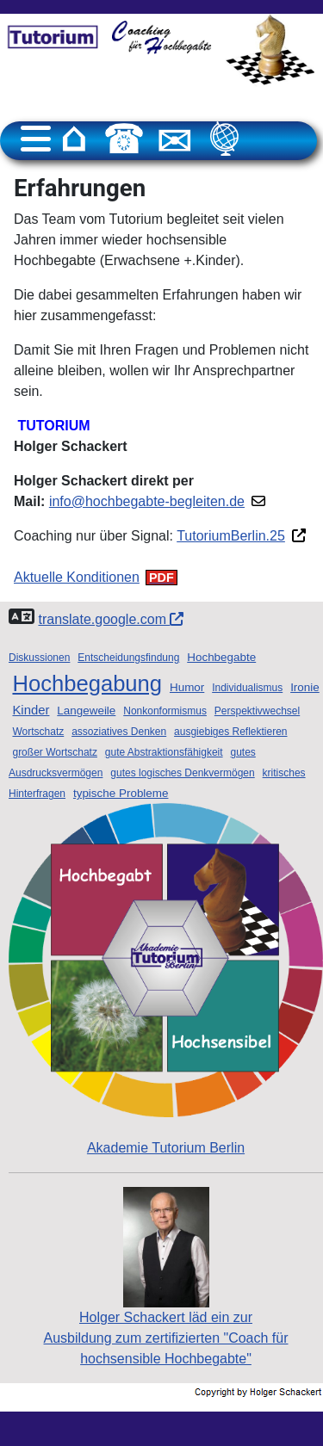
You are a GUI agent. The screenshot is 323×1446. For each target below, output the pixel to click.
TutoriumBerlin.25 (231, 535)
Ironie (305, 687)
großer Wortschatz (54, 752)
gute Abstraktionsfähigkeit (164, 752)
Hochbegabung (87, 683)
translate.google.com (110, 619)
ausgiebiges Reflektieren (230, 732)
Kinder (30, 710)
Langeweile (86, 710)
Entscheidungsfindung (128, 658)
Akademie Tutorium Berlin (166, 979)
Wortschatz (38, 732)
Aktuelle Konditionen (77, 577)
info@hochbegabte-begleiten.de (147, 501)
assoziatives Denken (118, 732)
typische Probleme (121, 793)
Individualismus (247, 688)
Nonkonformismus (165, 711)
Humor (187, 687)
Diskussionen (39, 658)
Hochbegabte (221, 657)
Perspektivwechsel (257, 711)
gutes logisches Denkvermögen (182, 773)
